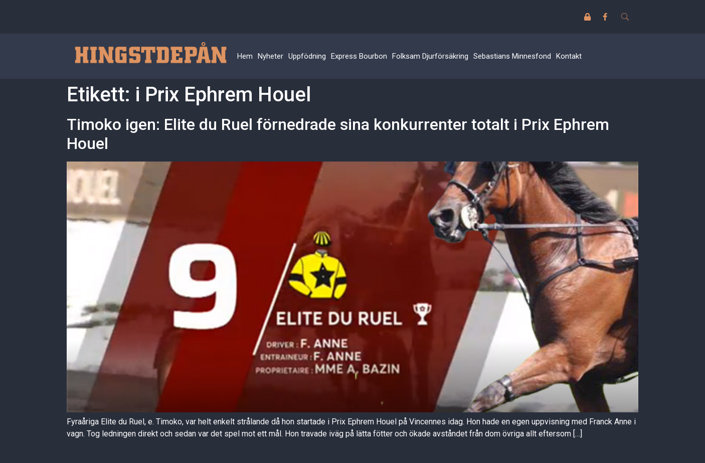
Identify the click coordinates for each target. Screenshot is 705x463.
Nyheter (270, 56)
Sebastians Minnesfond (512, 56)
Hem (245, 56)
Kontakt (569, 56)
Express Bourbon (359, 56)
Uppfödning (307, 56)
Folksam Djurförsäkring (430, 56)
